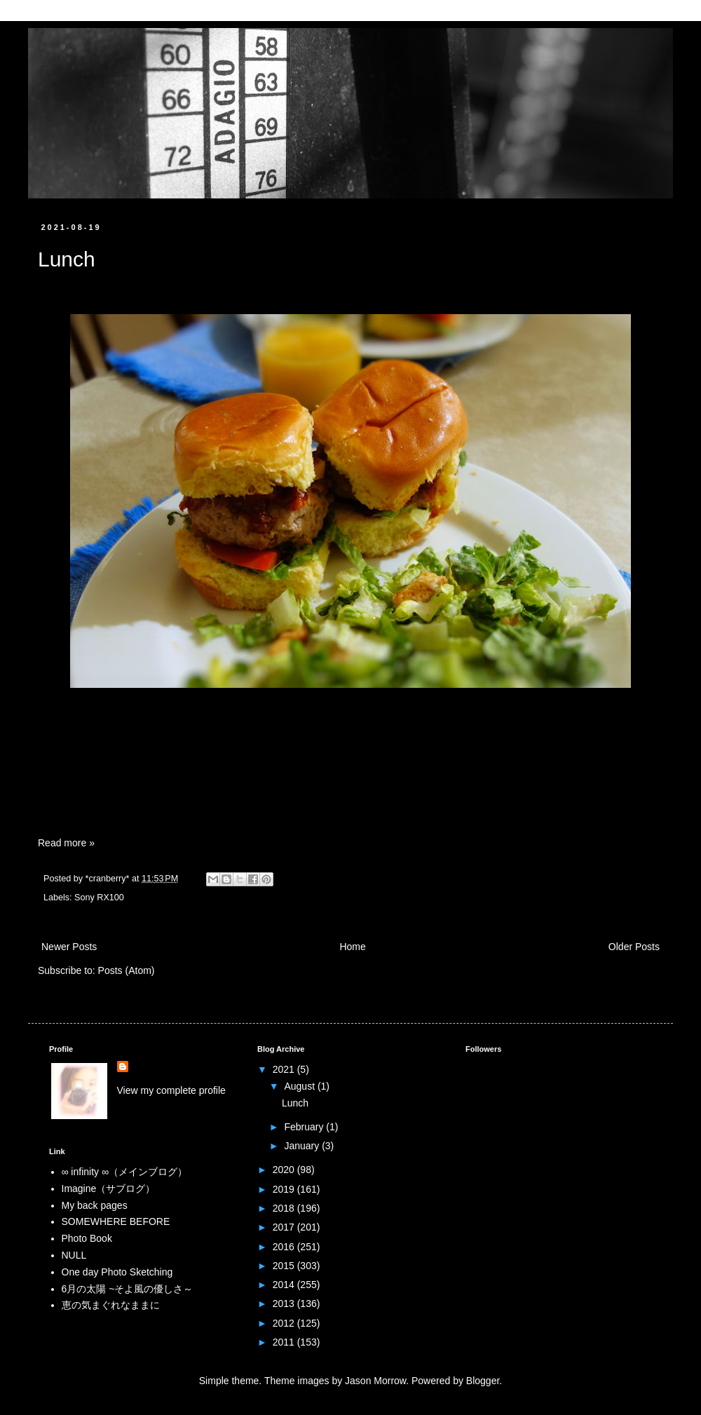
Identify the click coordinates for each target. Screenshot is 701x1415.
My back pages (95, 1205)
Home (352, 946)
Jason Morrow (375, 1380)
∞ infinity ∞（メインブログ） (124, 1171)
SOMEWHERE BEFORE (116, 1221)
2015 (285, 1265)
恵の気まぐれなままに (111, 1305)
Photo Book (87, 1238)
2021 (285, 1069)
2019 (285, 1189)
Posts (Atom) (126, 970)
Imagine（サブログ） (109, 1188)
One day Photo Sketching (117, 1272)
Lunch (66, 259)
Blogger (482, 1380)
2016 (285, 1246)
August (300, 1086)
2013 (285, 1303)
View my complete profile (171, 1090)
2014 (285, 1284)
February (305, 1126)
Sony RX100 (99, 897)
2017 (285, 1227)
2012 (285, 1323)
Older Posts (634, 946)
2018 (285, 1208)
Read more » (66, 842)
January (303, 1145)
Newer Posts (69, 946)
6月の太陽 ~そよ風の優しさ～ (127, 1288)
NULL (74, 1255)
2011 (285, 1342)
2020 (285, 1169)
